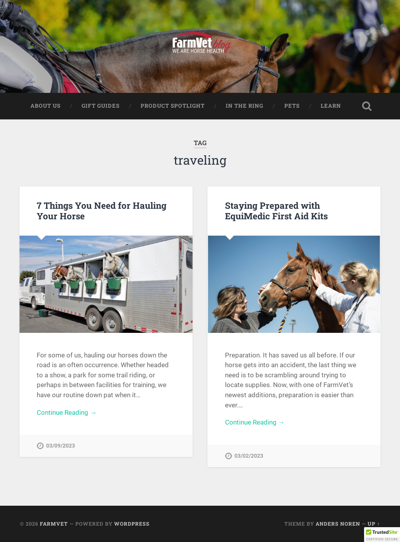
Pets (292, 105)
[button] (382, 534)
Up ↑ (374, 524)
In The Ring (244, 105)
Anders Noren (338, 524)
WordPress (132, 524)
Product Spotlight (173, 105)
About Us (45, 105)
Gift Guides (101, 105)
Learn (331, 105)
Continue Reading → (66, 412)
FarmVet (54, 524)
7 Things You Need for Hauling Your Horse (101, 210)
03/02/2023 (248, 456)
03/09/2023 (60, 445)
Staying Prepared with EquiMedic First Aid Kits (276, 210)
